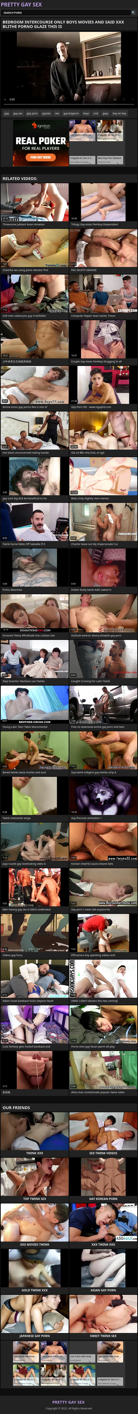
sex (57, 113)
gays (105, 113)
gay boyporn (71, 113)
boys (86, 113)
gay (6, 113)
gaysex (46, 113)
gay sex (17, 113)
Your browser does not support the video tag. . (69, 70)
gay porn (32, 113)
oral (95, 113)
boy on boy (119, 113)
